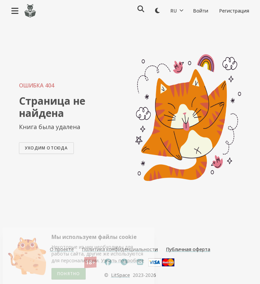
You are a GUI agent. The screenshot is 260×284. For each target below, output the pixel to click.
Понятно (68, 275)
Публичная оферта (188, 249)
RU (176, 10)
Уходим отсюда (46, 148)
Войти (200, 10)
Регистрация (234, 10)
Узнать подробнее (122, 261)
